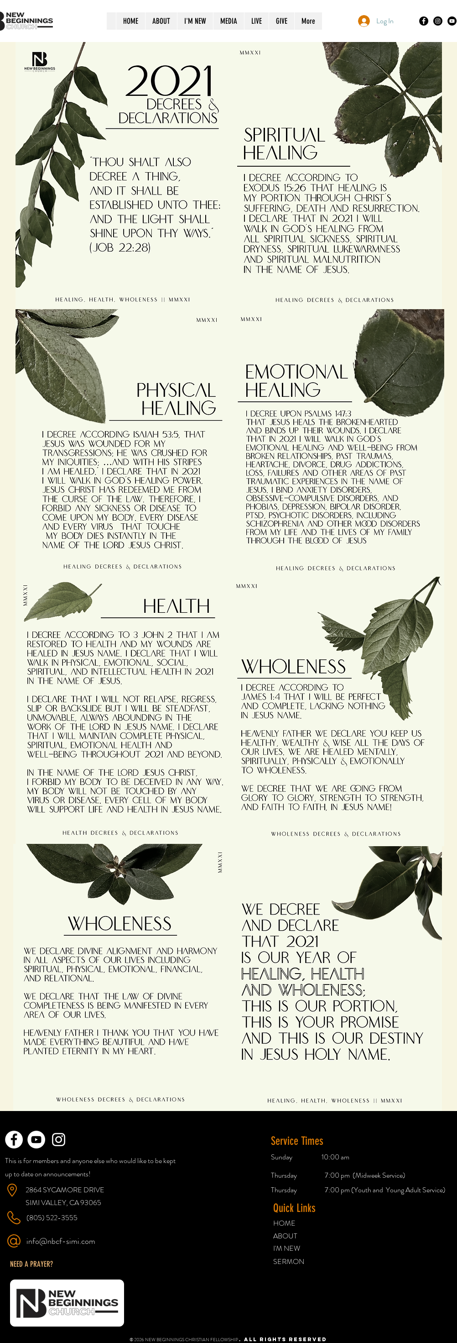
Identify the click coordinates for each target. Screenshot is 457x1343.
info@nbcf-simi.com (60, 1241)
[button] (31, 1264)
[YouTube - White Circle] (36, 1139)
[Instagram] (437, 21)
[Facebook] (423, 21)
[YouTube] (452, 21)
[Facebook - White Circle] (14, 1139)
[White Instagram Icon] (59, 1139)
